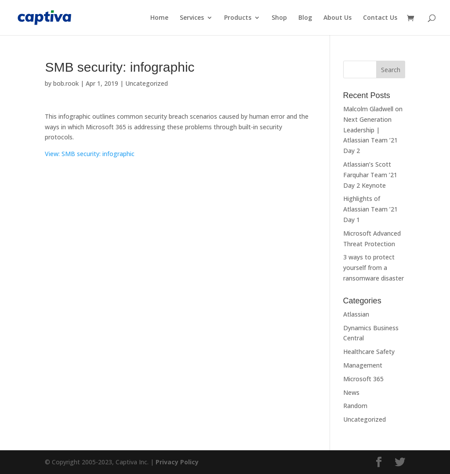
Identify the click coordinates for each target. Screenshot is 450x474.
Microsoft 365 (363, 379)
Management (362, 365)
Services (192, 18)
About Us (337, 18)
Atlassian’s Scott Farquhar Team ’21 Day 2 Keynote (370, 175)
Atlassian (356, 314)
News (351, 392)
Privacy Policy (177, 462)
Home (159, 18)
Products (237, 18)
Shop (279, 18)
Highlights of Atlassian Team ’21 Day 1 (370, 209)
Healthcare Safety (369, 351)
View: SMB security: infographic (89, 153)
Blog (305, 18)
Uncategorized (146, 83)
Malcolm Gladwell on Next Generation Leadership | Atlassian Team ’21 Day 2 (373, 130)
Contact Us (380, 18)
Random (355, 405)
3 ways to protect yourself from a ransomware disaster (373, 267)
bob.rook (66, 83)
